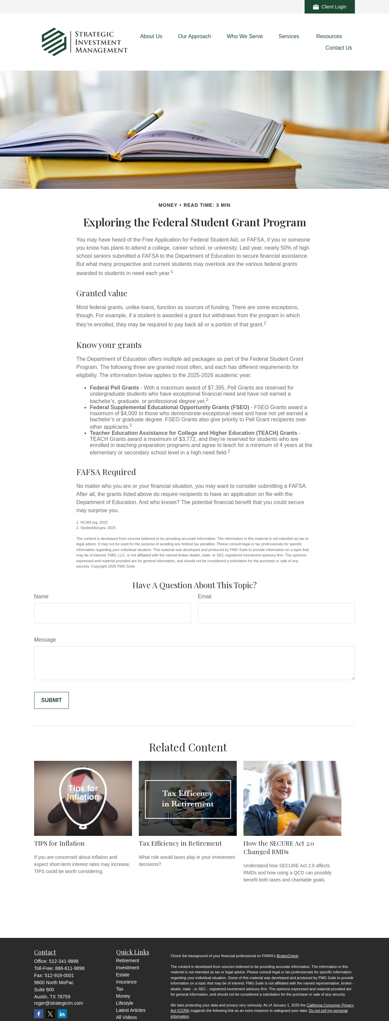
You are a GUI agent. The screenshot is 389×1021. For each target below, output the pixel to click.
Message (45, 640)
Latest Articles (131, 1010)
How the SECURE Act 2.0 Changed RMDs (278, 847)
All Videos (126, 1017)
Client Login (329, 7)
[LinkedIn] (62, 1013)
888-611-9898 (69, 968)
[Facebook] (38, 1013)
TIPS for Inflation (59, 843)
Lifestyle (124, 1003)
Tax (120, 989)
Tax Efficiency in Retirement (180, 843)
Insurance (126, 982)
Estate (123, 974)
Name (41, 596)
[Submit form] (51, 700)
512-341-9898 (63, 961)
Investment (127, 967)
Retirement (127, 960)
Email (204, 596)
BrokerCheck (288, 956)
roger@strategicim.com (58, 1003)
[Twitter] (50, 1013)
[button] (151, 36)
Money (123, 996)
